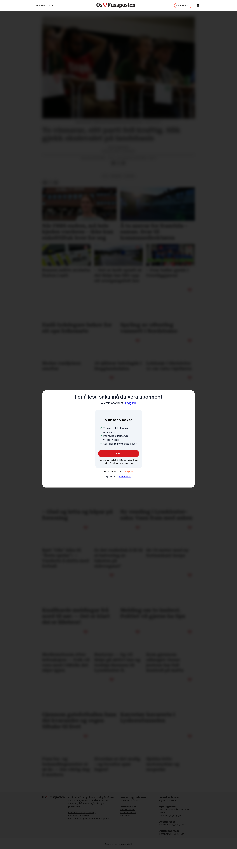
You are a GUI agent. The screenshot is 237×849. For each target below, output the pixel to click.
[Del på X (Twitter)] (118, 163)
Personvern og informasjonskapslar (88, 818)
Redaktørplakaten (78, 815)
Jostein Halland (129, 800)
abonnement (125, 476)
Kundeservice (128, 812)
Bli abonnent (183, 5)
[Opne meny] (198, 5)
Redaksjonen (127, 809)
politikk (129, 176)
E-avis (52, 5)
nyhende (116, 176)
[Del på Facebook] (113, 163)
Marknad (125, 815)
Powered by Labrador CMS (118, 844)
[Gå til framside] (115, 5)
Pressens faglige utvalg (81, 812)
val (105, 176)
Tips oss (41, 5)
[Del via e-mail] (123, 163)
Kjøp (118, 453)
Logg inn (118, 402)
